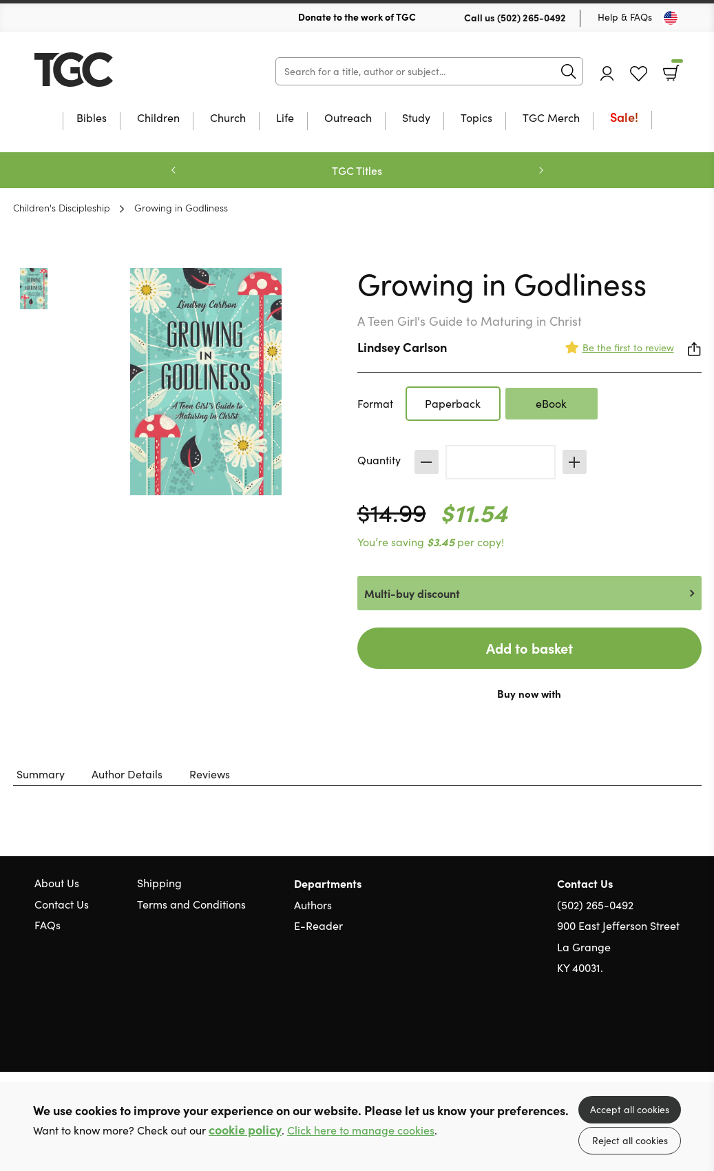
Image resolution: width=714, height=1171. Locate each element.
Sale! (624, 118)
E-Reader (318, 925)
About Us (56, 882)
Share (695, 349)
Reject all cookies (630, 1140)
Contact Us (61, 904)
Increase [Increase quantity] (575, 462)
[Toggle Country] (671, 18)
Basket (676, 68)
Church (228, 118)
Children (158, 118)
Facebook (648, 1033)
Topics (476, 118)
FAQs (47, 925)
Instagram (673, 1034)
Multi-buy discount (412, 593)
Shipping (159, 882)
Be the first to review (628, 347)
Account (607, 73)
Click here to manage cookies (360, 1130)
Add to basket (529, 648)
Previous (173, 170)
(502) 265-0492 (531, 17)
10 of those (120, 69)
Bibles (91, 118)
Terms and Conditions (191, 904)
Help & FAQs (625, 16)
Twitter (623, 1034)
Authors (313, 905)
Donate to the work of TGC (357, 16)
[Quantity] (500, 462)
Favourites (638, 74)
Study (416, 118)
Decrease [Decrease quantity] (426, 462)
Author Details (127, 774)
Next (541, 170)
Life (285, 118)
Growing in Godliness (181, 207)
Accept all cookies (629, 1109)
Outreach (348, 118)
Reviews (209, 774)
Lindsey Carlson (402, 346)
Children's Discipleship (61, 207)
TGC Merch (551, 118)
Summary (41, 774)
